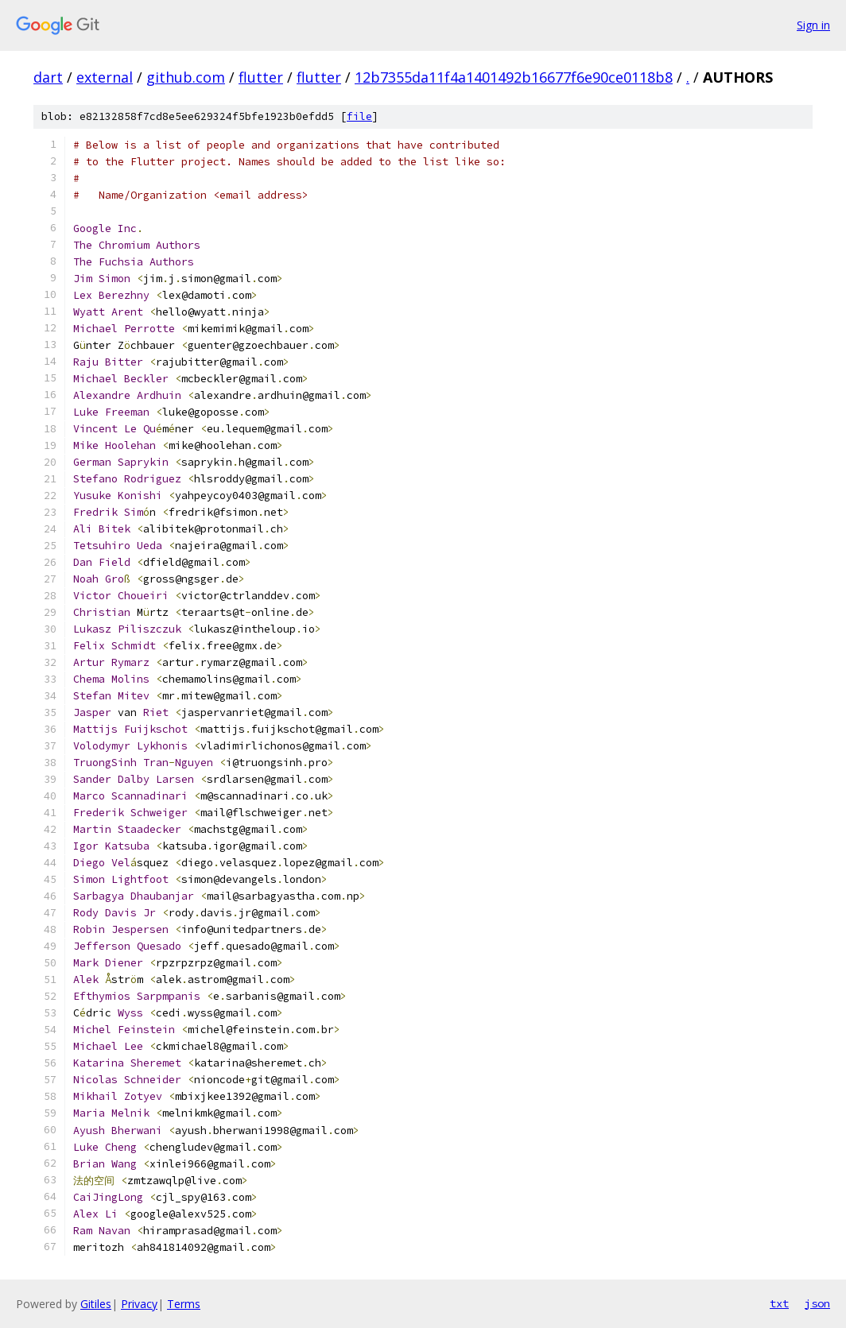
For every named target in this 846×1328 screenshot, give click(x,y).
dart (48, 77)
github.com (185, 77)
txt (779, 1303)
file (359, 116)
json (817, 1303)
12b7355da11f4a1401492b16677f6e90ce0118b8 (514, 77)
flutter (261, 77)
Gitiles (95, 1303)
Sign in (813, 25)
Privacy (139, 1303)
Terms (183, 1303)
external (104, 77)
